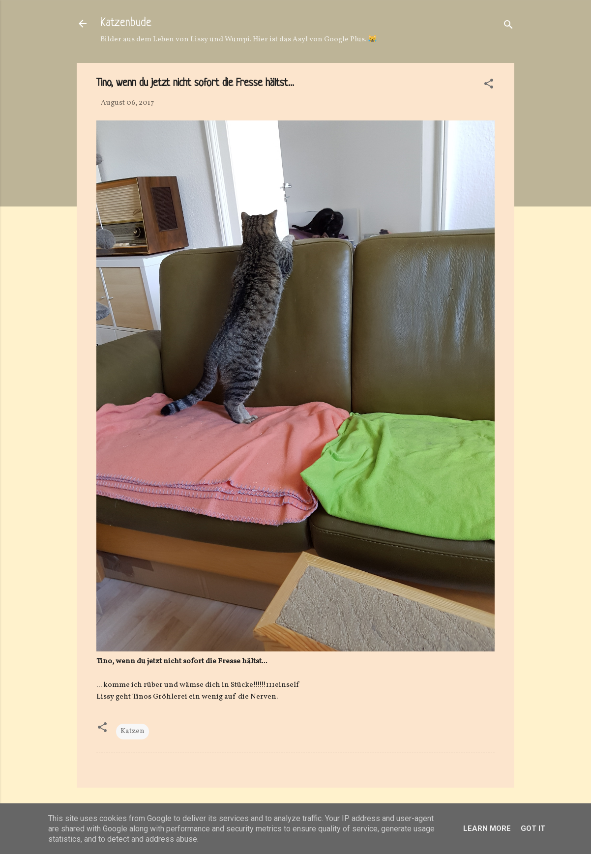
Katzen (132, 731)
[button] (489, 86)
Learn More (487, 828)
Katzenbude (125, 23)
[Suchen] (508, 27)
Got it (533, 828)
